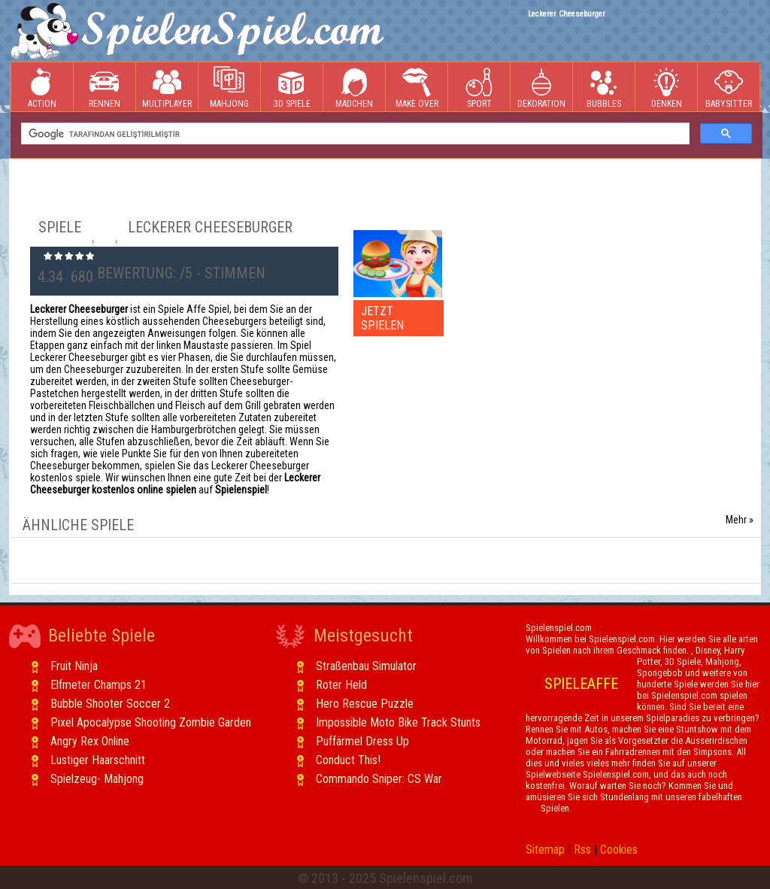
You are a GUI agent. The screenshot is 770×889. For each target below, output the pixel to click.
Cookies (619, 849)
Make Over (417, 87)
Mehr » (739, 520)
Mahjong (229, 87)
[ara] (354, 134)
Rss (582, 849)
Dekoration (541, 87)
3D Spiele (292, 87)
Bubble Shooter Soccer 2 (110, 703)
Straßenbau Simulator (366, 666)
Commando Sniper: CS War (379, 779)
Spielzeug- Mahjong (97, 779)
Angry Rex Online (89, 741)
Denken (666, 87)
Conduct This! (348, 760)
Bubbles (604, 87)
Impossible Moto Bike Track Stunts (398, 722)
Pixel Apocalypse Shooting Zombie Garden (150, 722)
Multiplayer (167, 87)
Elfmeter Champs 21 (98, 685)
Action (42, 87)
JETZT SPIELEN (382, 318)
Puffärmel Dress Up (362, 741)
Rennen (104, 87)
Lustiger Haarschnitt (97, 760)
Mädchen (354, 87)
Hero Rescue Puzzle (365, 703)
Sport (479, 87)
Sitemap (545, 849)
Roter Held (341, 685)
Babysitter (728, 87)
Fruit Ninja (74, 666)
